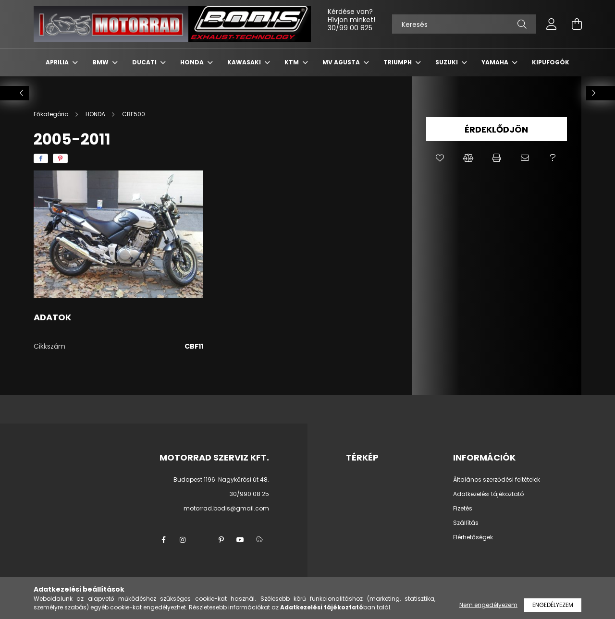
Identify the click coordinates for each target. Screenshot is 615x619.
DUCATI (145, 62)
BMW (101, 62)
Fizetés (462, 508)
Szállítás (466, 523)
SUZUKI (447, 62)
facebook (163, 539)
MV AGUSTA (341, 62)
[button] (440, 158)
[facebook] (41, 158)
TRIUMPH (398, 62)
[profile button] (551, 24)
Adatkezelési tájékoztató (488, 494)
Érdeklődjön (496, 129)
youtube (240, 539)
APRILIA (58, 62)
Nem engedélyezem (488, 605)
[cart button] (576, 24)
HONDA (192, 62)
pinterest (221, 539)
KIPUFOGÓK (550, 62)
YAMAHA (495, 62)
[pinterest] (60, 158)
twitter (201, 539)
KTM (292, 62)
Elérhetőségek (473, 537)
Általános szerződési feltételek (496, 479)
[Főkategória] (52, 114)
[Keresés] (464, 24)
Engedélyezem (552, 605)
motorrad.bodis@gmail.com (226, 508)
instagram (182, 539)
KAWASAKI (244, 62)
